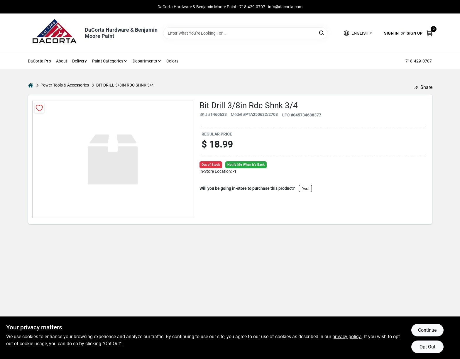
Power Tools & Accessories (64, 85)
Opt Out (427, 347)
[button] (358, 33)
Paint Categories (107, 61)
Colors (172, 61)
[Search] (322, 33)
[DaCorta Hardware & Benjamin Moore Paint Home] (54, 33)
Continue (427, 330)
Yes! (305, 189)
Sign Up (414, 33)
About (61, 61)
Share (423, 87)
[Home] (30, 85)
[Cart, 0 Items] (429, 33)
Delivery (79, 61)
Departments (145, 61)
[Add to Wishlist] (39, 108)
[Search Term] (245, 33)
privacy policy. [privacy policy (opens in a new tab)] (347, 336)
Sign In (391, 33)
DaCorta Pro (39, 61)
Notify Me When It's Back (246, 165)
